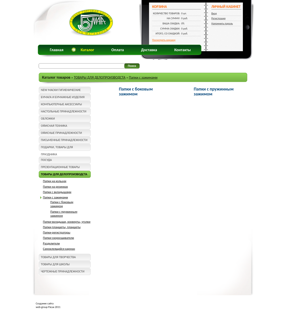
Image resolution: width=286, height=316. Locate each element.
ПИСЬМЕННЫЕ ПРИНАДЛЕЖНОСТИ (64, 140)
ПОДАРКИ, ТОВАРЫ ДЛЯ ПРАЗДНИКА (57, 148)
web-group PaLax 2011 (48, 307)
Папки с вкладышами (57, 192)
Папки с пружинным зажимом (213, 91)
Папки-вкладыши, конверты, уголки (66, 222)
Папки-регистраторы (56, 232)
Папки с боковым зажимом (61, 204)
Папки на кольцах (54, 181)
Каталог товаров (56, 77)
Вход (214, 13)
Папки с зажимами (143, 77)
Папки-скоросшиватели (58, 238)
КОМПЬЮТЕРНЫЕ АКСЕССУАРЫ (61, 104)
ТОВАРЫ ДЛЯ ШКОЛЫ (55, 264)
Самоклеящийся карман (59, 249)
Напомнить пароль (222, 23)
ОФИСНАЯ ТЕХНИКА (54, 126)
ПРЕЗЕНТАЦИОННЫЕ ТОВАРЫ (60, 167)
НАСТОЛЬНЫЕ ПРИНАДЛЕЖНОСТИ (63, 111)
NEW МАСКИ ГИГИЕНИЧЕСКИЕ (61, 90)
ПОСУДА (46, 160)
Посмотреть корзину (164, 40)
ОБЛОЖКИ (48, 118)
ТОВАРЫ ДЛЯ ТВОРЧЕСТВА (58, 257)
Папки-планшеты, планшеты (62, 227)
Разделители (51, 243)
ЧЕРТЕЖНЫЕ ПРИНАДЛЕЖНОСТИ (62, 271)
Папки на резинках (55, 187)
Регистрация (218, 18)
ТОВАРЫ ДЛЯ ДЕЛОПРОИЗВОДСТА (99, 77)
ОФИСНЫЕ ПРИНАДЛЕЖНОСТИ (61, 133)
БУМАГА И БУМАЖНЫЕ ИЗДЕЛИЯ (62, 97)
